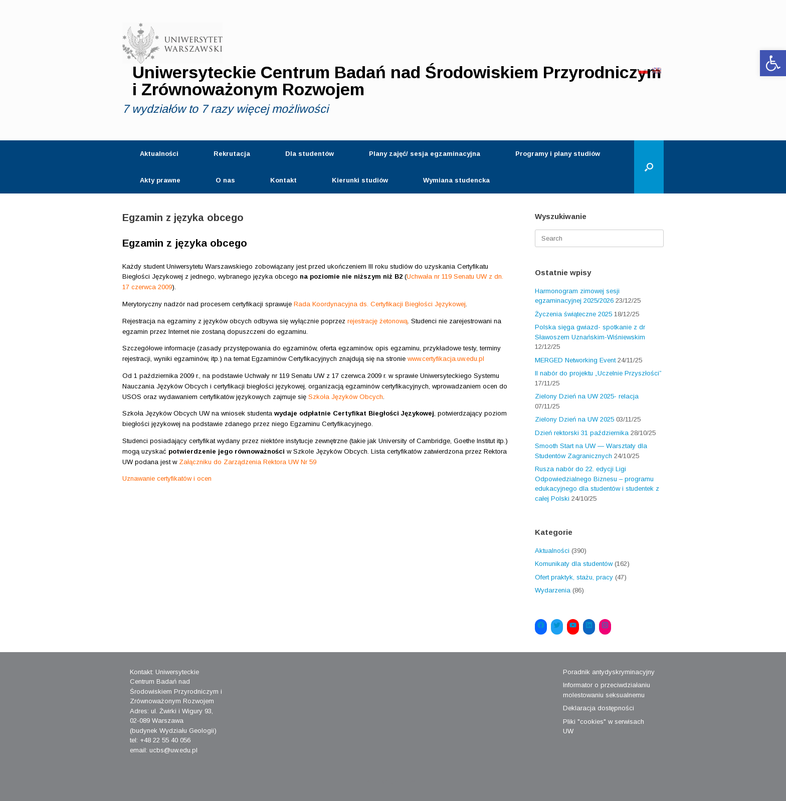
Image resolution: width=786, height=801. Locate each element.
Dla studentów (309, 153)
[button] (773, 63)
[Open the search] (649, 166)
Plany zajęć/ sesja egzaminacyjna (424, 153)
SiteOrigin (385, 781)
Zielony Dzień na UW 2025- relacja (587, 396)
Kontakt (283, 180)
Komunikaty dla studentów (574, 563)
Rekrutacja (232, 153)
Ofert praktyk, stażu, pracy (574, 577)
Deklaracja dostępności (598, 708)
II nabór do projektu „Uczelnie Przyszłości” (598, 373)
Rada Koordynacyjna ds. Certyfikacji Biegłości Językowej (380, 304)
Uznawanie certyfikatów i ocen (167, 478)
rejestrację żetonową (377, 321)
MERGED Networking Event (575, 360)
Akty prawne (160, 180)
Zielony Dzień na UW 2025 (574, 419)
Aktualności (159, 153)
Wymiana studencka (456, 180)
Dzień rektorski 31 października (582, 433)
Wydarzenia (552, 590)
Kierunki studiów (360, 180)
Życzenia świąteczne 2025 (573, 314)
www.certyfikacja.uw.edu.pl (446, 358)
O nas (225, 180)
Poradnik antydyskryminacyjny (609, 672)
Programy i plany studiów (557, 153)
